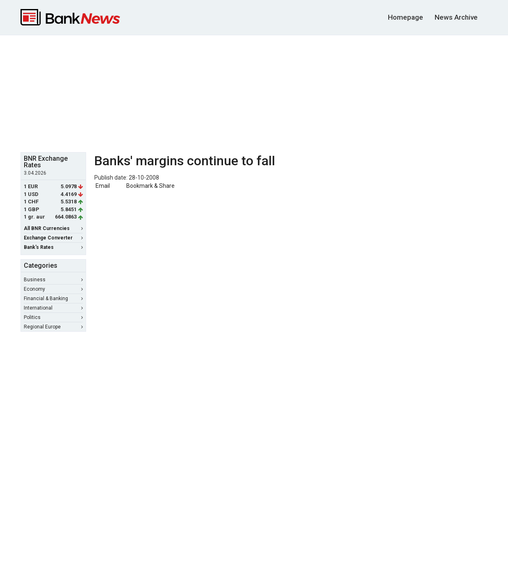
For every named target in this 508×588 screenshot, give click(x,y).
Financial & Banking (53, 298)
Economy (53, 289)
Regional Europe (53, 327)
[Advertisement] (254, 92)
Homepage (405, 17)
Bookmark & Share (150, 185)
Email (102, 185)
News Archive (456, 17)
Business (53, 280)
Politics (53, 317)
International (53, 308)
